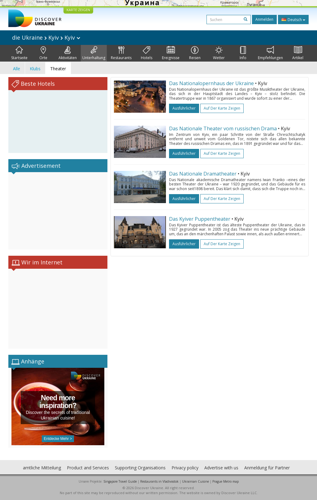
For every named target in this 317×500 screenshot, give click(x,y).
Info (243, 53)
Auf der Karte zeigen (222, 108)
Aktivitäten (68, 53)
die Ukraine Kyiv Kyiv (46, 37)
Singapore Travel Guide (120, 481)
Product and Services (88, 468)
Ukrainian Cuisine (195, 481)
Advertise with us (221, 468)
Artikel (297, 53)
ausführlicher (184, 108)
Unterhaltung (93, 53)
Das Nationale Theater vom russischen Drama (223, 128)
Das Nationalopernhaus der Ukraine (212, 83)
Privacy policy (185, 468)
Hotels (146, 53)
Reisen (195, 53)
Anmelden (264, 19)
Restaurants (121, 53)
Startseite (19, 53)
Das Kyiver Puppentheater (199, 218)
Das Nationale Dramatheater (203, 173)
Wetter (219, 53)
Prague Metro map (225, 481)
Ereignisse (171, 53)
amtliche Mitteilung (42, 468)
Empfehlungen (270, 53)
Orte (43, 53)
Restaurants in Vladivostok (159, 481)
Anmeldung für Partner (267, 468)
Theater (58, 69)
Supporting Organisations (140, 468)
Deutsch (293, 19)
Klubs (35, 69)
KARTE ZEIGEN (78, 9)
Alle (16, 69)
